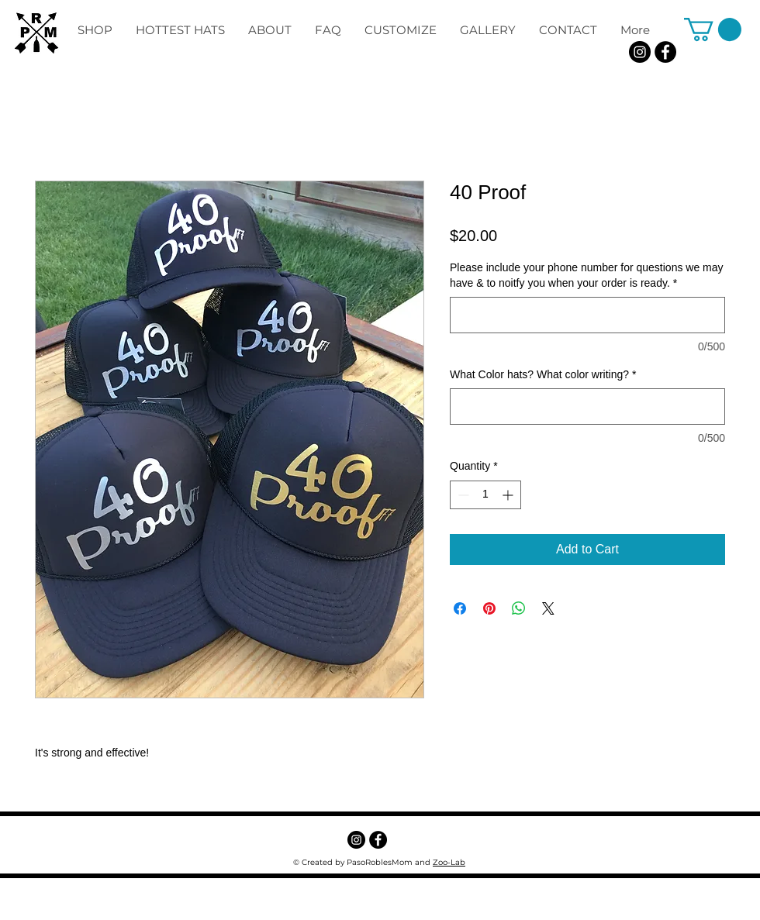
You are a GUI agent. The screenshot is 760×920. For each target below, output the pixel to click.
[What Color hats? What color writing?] (587, 406)
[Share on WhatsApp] (519, 608)
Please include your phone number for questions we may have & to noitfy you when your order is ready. (587, 275)
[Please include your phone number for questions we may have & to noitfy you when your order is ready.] (587, 315)
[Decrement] (462, 494)
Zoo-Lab (449, 862)
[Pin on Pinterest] (489, 608)
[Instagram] (640, 52)
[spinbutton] (485, 494)
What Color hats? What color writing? (543, 374)
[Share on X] (548, 608)
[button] (712, 29)
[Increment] (509, 494)
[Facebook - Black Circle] (665, 52)
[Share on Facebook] (460, 608)
